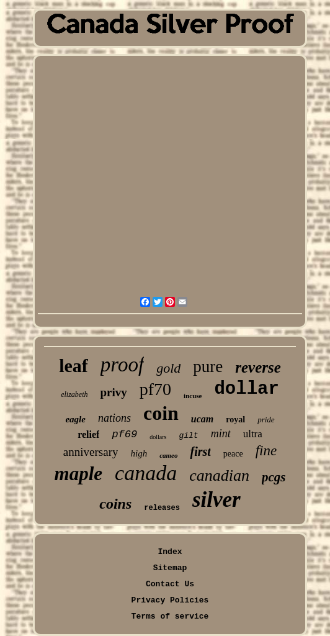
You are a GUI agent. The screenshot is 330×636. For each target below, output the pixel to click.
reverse (258, 367)
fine (266, 450)
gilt (188, 435)
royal (235, 419)
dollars (157, 437)
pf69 (124, 434)
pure (208, 366)
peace (233, 453)
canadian (219, 475)
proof (122, 364)
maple (79, 473)
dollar (246, 389)
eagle (75, 419)
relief (88, 434)
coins (115, 504)
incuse (193, 395)
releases (162, 508)
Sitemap (170, 568)
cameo (168, 455)
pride (265, 419)
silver (216, 500)
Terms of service (170, 616)
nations (114, 418)
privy (113, 392)
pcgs (274, 477)
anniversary (90, 451)
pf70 (155, 389)
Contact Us (170, 584)
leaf (73, 365)
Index (170, 551)
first (200, 451)
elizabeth (74, 394)
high (138, 453)
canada (146, 472)
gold (168, 368)
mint (221, 433)
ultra (252, 434)
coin (161, 413)
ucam (202, 419)
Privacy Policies (170, 600)
